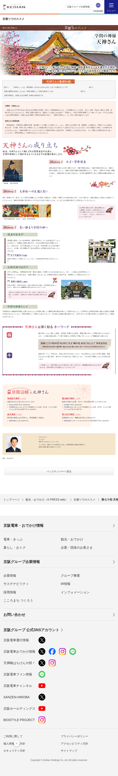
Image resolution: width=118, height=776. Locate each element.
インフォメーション (75, 592)
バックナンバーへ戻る (59, 471)
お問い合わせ (14, 615)
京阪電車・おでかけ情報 (23, 525)
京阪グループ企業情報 (78, 6)
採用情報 (9, 592)
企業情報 (9, 575)
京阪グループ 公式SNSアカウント (31, 630)
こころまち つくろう (18, 600)
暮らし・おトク (14, 547)
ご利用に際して (13, 736)
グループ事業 (70, 575)
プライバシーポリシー (74, 736)
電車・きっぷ (13, 539)
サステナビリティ (16, 584)
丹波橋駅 (12, 407)
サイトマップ (69, 750)
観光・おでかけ (72, 539)
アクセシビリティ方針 (74, 743)
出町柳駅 (66, 404)
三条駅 (55, 407)
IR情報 (65, 584)
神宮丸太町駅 (13, 404)
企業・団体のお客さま (77, 547)
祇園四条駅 (12, 420)
